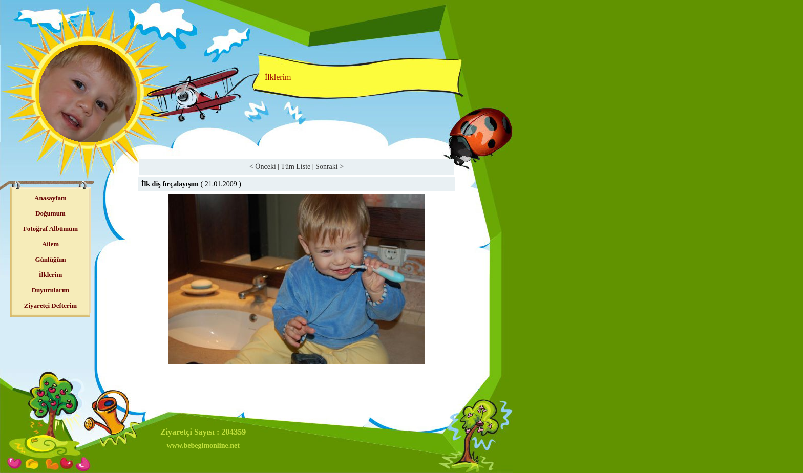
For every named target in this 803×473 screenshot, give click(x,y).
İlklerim (50, 274)
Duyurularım (51, 290)
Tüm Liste (295, 166)
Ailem (50, 244)
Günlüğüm (50, 259)
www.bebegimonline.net (202, 445)
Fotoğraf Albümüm (50, 228)
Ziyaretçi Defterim (50, 305)
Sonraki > (329, 166)
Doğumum (50, 213)
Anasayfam (50, 198)
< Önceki (262, 166)
